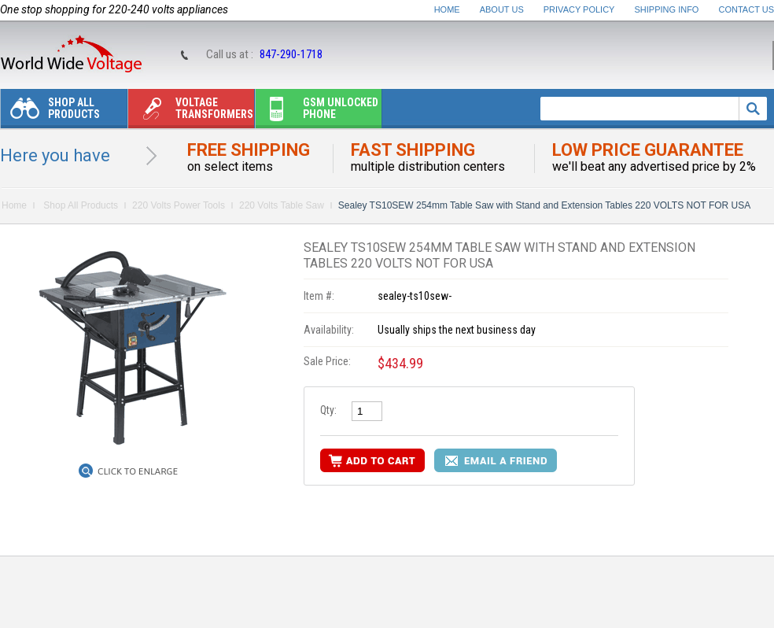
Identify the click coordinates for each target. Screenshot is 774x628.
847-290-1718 (291, 54)
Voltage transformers (190, 112)
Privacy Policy (579, 9)
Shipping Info (667, 9)
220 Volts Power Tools (178, 205)
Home (447, 9)
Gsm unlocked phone (317, 112)
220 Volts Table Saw (281, 205)
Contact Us (747, 9)
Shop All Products (50, 112)
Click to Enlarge (138, 471)
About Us (502, 9)
